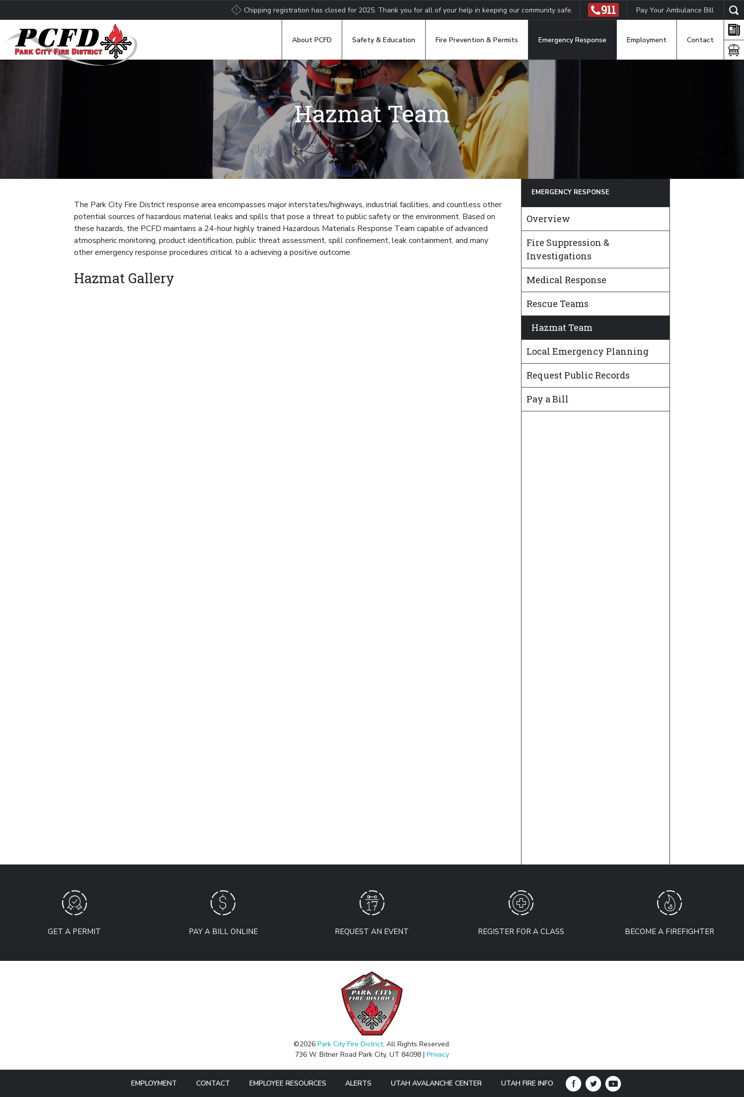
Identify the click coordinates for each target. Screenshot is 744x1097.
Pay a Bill (547, 399)
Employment (647, 40)
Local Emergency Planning (587, 351)
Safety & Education (383, 40)
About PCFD (312, 40)
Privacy (438, 1054)
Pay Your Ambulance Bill (675, 10)
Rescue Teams (557, 304)
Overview (548, 219)
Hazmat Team (562, 327)
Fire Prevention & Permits (477, 40)
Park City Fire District (350, 1044)
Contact (700, 40)
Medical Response (566, 280)
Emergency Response (572, 40)
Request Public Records (578, 375)
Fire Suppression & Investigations (567, 249)
